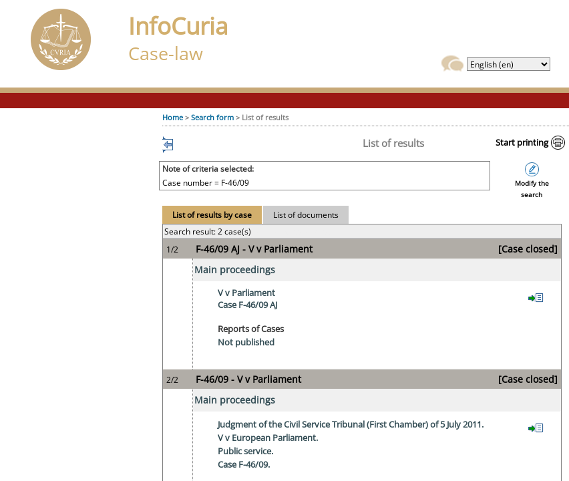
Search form (212, 117)
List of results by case (212, 214)
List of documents (306, 214)
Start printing (522, 142)
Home (172, 117)
